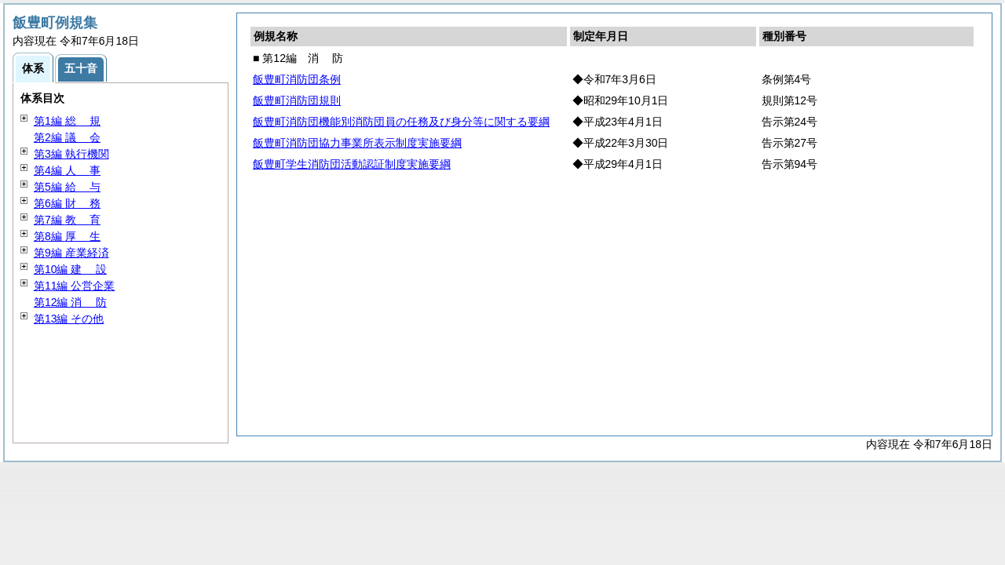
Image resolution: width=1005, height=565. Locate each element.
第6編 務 (67, 203)
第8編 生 (67, 236)
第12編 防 (70, 302)
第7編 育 (67, 219)
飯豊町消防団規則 (297, 100)
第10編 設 (70, 269)
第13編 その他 (69, 318)
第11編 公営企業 (74, 285)
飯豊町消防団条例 (297, 79)
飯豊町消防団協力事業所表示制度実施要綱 (357, 143)
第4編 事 (67, 170)
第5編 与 (67, 186)
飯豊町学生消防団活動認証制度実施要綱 (352, 164)
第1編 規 (67, 121)
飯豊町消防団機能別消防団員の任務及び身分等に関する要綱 (401, 121)
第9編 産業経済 (71, 252)
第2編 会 (67, 137)
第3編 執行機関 (71, 154)
